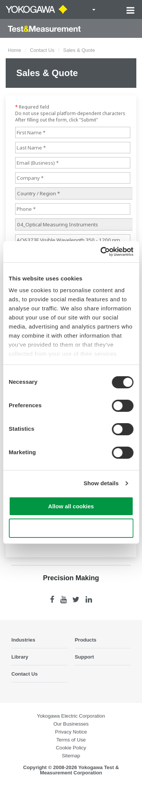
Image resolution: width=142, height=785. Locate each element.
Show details (101, 483)
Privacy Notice (71, 732)
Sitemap (71, 756)
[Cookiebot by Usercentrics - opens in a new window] (101, 252)
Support (84, 657)
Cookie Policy (71, 748)
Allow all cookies (71, 506)
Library (19, 657)
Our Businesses (71, 724)
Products (86, 640)
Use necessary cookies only (71, 528)
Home (14, 50)
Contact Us (42, 50)
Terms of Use (71, 740)
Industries (23, 640)
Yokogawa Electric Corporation (71, 716)
